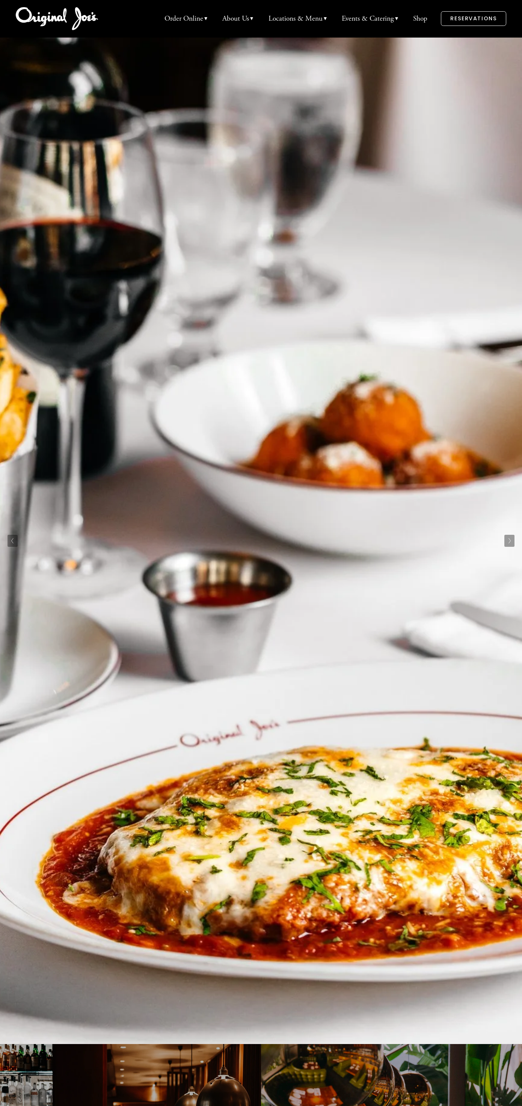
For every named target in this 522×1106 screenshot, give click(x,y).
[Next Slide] (509, 541)
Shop (420, 18)
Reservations (473, 18)
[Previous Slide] (13, 541)
